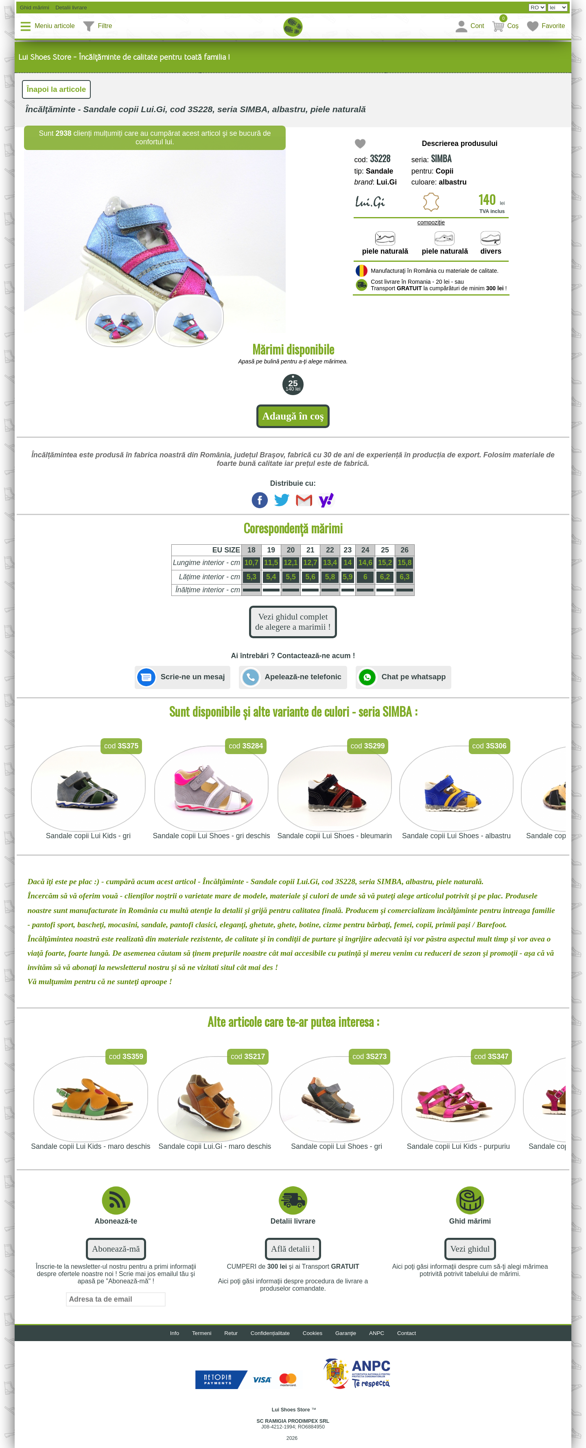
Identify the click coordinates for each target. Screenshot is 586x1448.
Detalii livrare (71, 7)
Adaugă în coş (293, 418)
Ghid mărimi (34, 7)
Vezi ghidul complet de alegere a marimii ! (293, 626)
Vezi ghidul (470, 1255)
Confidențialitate (269, 1340)
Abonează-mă (116, 1255)
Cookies (313, 1340)
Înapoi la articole (58, 89)
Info (169, 1340)
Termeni (197, 1340)
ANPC (381, 1340)
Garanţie (348, 1340)
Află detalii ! (293, 1255)
